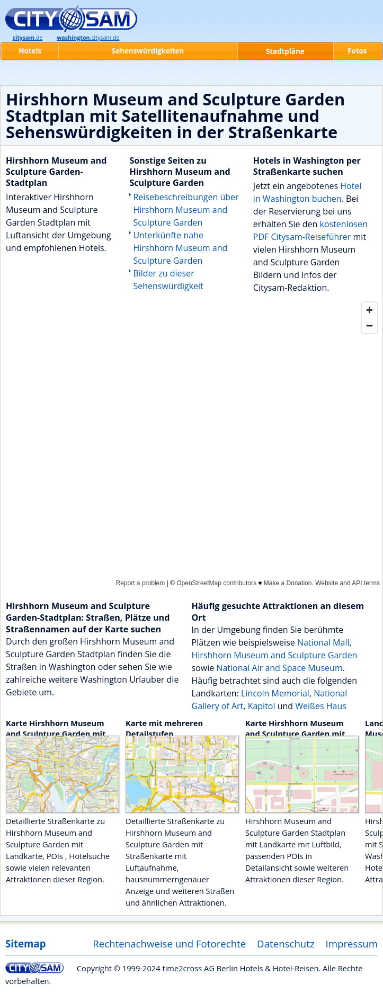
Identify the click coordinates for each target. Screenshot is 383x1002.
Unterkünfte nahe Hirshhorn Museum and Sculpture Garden (180, 247)
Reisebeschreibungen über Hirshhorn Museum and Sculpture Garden (185, 209)
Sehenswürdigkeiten (148, 51)
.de (27, 37)
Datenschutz (286, 943)
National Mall (323, 642)
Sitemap (25, 943)
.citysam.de (88, 37)
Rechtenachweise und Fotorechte (169, 943)
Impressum (352, 943)
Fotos (357, 51)
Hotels (30, 51)
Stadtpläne (285, 51)
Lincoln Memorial (275, 693)
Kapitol (263, 706)
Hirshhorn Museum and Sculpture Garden (275, 655)
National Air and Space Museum (279, 668)
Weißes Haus (320, 706)
